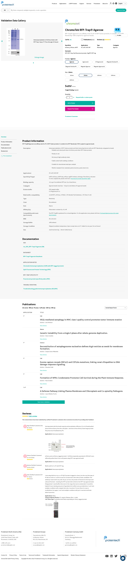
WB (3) (31, 308)
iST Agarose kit (99, 62)
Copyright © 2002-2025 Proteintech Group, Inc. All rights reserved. (39, 558)
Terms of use (22, 555)
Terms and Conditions (34, 555)
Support (81, 3)
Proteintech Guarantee (71, 116)
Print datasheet (6, 156)
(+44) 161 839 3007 (38, 543)
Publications (87, 39)
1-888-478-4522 (5, 543)
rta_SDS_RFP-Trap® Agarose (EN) (33, 246)
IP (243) (36, 308)
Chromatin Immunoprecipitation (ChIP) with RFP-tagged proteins (43, 266)
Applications (62, 3)
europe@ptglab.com (38, 545)
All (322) (25, 308)
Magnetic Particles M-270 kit (72, 66)
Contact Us (4, 555)
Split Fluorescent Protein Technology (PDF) (37, 269)
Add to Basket (71, 103)
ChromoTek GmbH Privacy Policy (10, 558)
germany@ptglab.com (71, 545)
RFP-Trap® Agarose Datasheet (32, 256)
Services (88, 3)
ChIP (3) (48, 308)
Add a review (33, 416)
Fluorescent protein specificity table (80, 178)
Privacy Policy (13, 555)
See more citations (44, 402)
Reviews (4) (100, 39)
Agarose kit (85, 62)
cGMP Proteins (73, 3)
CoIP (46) (42, 308)
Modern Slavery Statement (78, 555)
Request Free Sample (73, 109)
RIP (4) (53, 308)
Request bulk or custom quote (84, 97)
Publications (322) (6, 148)
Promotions (97, 3)
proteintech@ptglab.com (8, 545)
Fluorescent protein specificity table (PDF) (36, 279)
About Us (105, 3)
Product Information (6, 141)
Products (54, 3)
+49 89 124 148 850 (70, 543)
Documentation (5, 144)
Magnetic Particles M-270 (113, 62)
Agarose (72, 62)
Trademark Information (49, 555)
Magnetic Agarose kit (99, 66)
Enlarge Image (39, 57)
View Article (43, 325)
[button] (122, 558)
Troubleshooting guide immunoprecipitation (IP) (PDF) (40, 289)
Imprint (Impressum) (62, 555)
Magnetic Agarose (85, 66)
